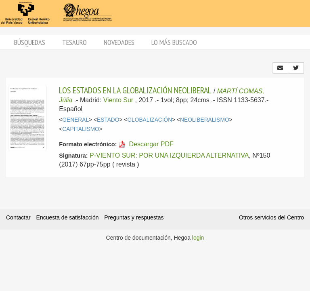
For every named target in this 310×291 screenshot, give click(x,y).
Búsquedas (29, 42)
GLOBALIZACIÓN (149, 120)
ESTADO (108, 120)
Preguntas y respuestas (133, 217)
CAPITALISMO (80, 129)
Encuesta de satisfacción (67, 217)
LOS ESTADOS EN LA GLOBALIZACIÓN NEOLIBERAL (135, 90)
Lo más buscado (174, 42)
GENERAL (75, 120)
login (198, 237)
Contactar (18, 217)
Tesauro (74, 42)
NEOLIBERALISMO (204, 120)
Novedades (119, 42)
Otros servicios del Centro (271, 217)
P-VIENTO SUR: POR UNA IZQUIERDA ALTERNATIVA (169, 155)
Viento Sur (118, 100)
